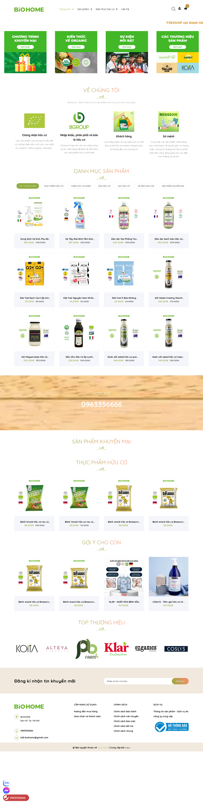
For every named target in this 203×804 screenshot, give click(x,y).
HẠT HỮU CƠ (124, 238)
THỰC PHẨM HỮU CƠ (53, 238)
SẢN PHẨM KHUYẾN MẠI (173, 238)
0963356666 (101, 456)
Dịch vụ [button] (158, 757)
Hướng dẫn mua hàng (86, 764)
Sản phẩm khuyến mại (101, 494)
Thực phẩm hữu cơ (101, 515)
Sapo (127, 800)
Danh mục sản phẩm (101, 223)
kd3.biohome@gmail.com (34, 790)
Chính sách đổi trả (123, 778)
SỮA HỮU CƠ (104, 238)
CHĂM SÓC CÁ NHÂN (81, 238)
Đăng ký (180, 733)
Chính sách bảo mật (124, 773)
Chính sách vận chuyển (126, 769)
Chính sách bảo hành (125, 764)
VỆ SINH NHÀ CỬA (146, 238)
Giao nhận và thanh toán (87, 769)
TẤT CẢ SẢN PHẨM (27, 238)
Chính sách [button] (120, 757)
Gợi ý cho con (101, 595)
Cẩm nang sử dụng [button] (85, 757)
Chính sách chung (123, 783)
